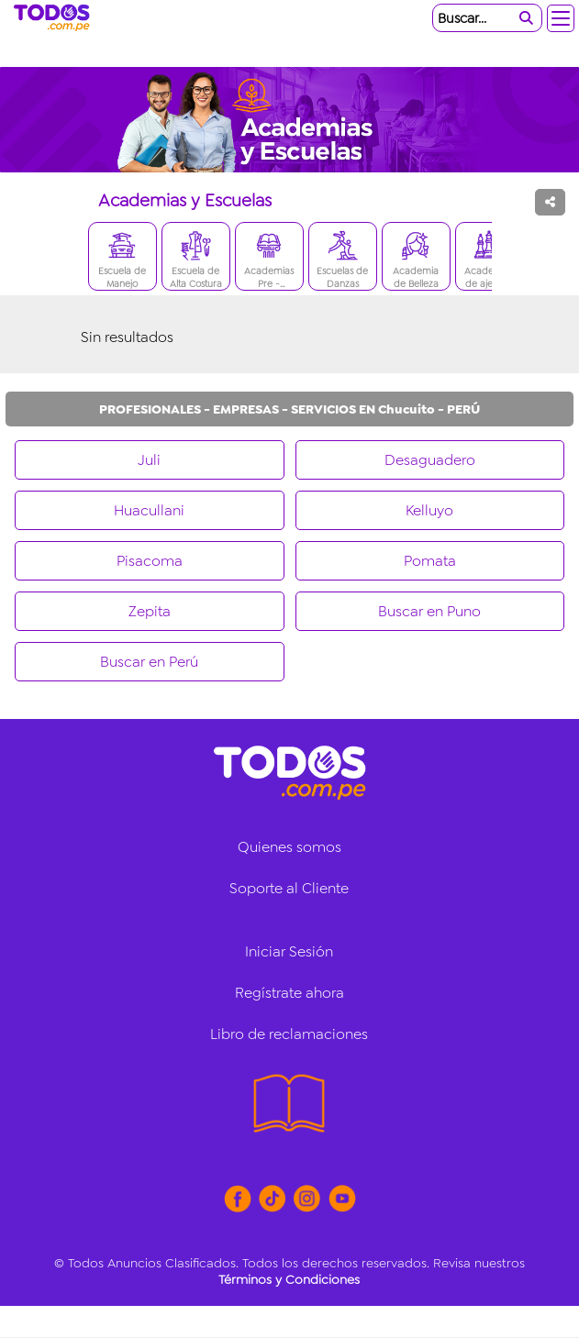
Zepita (149, 611)
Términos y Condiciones (289, 1279)
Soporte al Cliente (289, 888)
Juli (149, 460)
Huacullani (149, 510)
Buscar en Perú (149, 661)
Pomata (430, 560)
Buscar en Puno (429, 611)
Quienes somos (289, 847)
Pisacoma (150, 560)
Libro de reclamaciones (289, 1034)
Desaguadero (429, 460)
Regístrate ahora (289, 992)
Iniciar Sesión (289, 951)
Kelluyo (429, 510)
